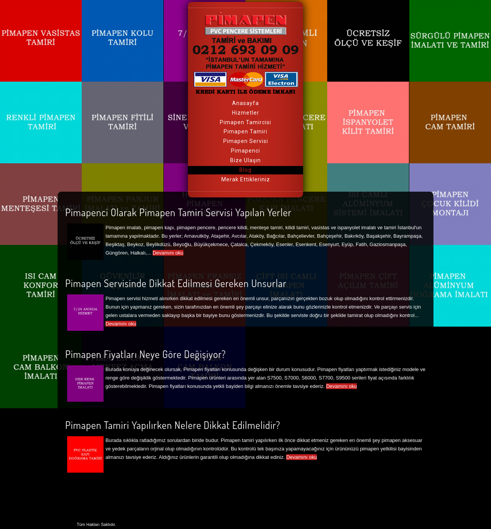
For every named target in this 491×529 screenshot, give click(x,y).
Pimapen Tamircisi (245, 122)
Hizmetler (245, 113)
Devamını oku (168, 253)
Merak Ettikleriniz (245, 179)
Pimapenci (245, 151)
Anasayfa (245, 103)
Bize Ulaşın (245, 160)
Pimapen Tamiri (245, 131)
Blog (245, 170)
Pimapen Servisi (245, 141)
